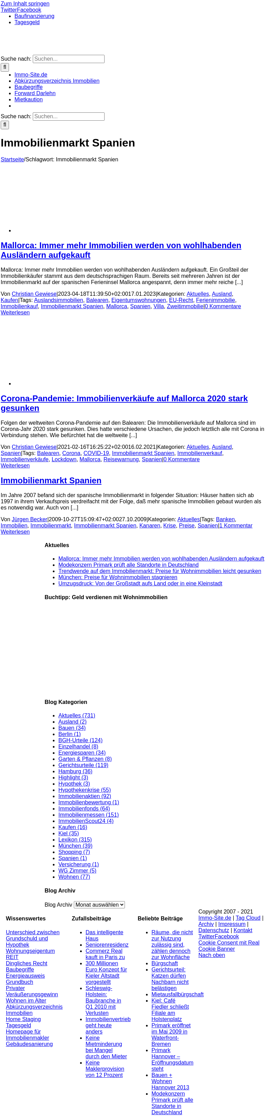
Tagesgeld (18, 1025)
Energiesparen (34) (82, 753)
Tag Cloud (248, 918)
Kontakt (243, 930)
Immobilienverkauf (199, 453)
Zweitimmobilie (185, 306)
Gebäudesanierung (29, 1044)
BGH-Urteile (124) (80, 740)
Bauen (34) (72, 728)
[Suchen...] (69, 59)
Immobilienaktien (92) (84, 796)
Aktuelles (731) (76, 715)
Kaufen (9, 300)
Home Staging (23, 1019)
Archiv (206, 924)
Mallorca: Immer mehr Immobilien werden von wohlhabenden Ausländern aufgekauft (161, 559)
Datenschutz (213, 930)
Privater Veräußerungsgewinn (32, 991)
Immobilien (14, 525)
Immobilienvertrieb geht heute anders (108, 1025)
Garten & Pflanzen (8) (85, 759)
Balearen (97, 300)
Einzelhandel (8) (78, 746)
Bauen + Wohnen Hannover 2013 (170, 1081)
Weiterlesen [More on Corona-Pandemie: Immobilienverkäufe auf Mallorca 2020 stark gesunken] (15, 465)
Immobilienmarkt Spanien (72, 306)
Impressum (232, 924)
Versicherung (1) (78, 864)
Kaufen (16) (72, 827)
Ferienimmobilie (215, 300)
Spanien (140, 306)
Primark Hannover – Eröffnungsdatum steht (172, 1059)
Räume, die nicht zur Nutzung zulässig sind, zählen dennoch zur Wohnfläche (172, 944)
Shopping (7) (74, 852)
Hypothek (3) (74, 784)
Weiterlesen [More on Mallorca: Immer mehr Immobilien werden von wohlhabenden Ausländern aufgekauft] (15, 312)
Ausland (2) (72, 722)
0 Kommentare (223, 306)
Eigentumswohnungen (138, 300)
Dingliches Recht (26, 963)
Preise (187, 525)
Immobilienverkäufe (25, 459)
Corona (71, 453)
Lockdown (64, 459)
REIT (12, 957)
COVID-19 (96, 453)
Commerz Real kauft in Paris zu (105, 954)
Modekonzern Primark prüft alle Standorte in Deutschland (128, 565)
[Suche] (5, 67)
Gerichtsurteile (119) (83, 765)
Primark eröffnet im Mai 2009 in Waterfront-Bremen (171, 1034)
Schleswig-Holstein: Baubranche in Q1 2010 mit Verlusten (103, 1000)
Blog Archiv (58, 905)
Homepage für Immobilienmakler (27, 1035)
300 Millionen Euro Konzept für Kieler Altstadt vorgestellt (106, 972)
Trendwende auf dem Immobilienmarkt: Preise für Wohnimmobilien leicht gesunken (159, 571)
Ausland (222, 294)
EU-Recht (181, 300)
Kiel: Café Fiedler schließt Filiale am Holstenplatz (170, 1010)
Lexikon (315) (75, 840)
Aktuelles (198, 294)
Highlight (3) (73, 777)
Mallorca (116, 306)
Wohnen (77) (74, 877)
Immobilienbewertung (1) (88, 802)
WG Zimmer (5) (77, 871)
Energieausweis (25, 976)
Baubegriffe (20, 969)
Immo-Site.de (214, 918)
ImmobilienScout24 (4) (86, 821)
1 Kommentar (236, 525)
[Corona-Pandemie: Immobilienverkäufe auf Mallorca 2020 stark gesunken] (69, 383)
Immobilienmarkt (50, 525)
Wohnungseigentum (30, 951)
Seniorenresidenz (107, 945)
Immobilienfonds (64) (84, 808)
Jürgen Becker (29, 519)
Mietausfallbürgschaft (177, 994)
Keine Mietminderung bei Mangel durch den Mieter (106, 1047)
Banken (225, 519)
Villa (159, 306)
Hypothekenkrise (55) (84, 790)
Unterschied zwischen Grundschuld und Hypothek (33, 938)
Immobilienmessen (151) (88, 815)
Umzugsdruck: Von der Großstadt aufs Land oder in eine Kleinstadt (140, 583)
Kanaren (149, 525)
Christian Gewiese (34, 294)
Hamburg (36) (75, 771)
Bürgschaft (164, 963)
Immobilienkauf (19, 306)
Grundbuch (19, 982)
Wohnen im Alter (26, 1001)
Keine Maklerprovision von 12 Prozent (105, 1069)
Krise (169, 525)
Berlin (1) (69, 734)
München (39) (75, 846)
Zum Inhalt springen (25, 4)
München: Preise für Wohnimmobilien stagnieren (117, 577)
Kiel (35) (68, 833)
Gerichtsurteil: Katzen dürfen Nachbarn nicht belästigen (170, 979)
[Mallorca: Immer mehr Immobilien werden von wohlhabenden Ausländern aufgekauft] (69, 230)
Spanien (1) (72, 858)
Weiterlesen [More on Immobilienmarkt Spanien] (15, 532)
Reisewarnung (121, 459)
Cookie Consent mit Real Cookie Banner (228, 946)
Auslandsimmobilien (58, 300)
